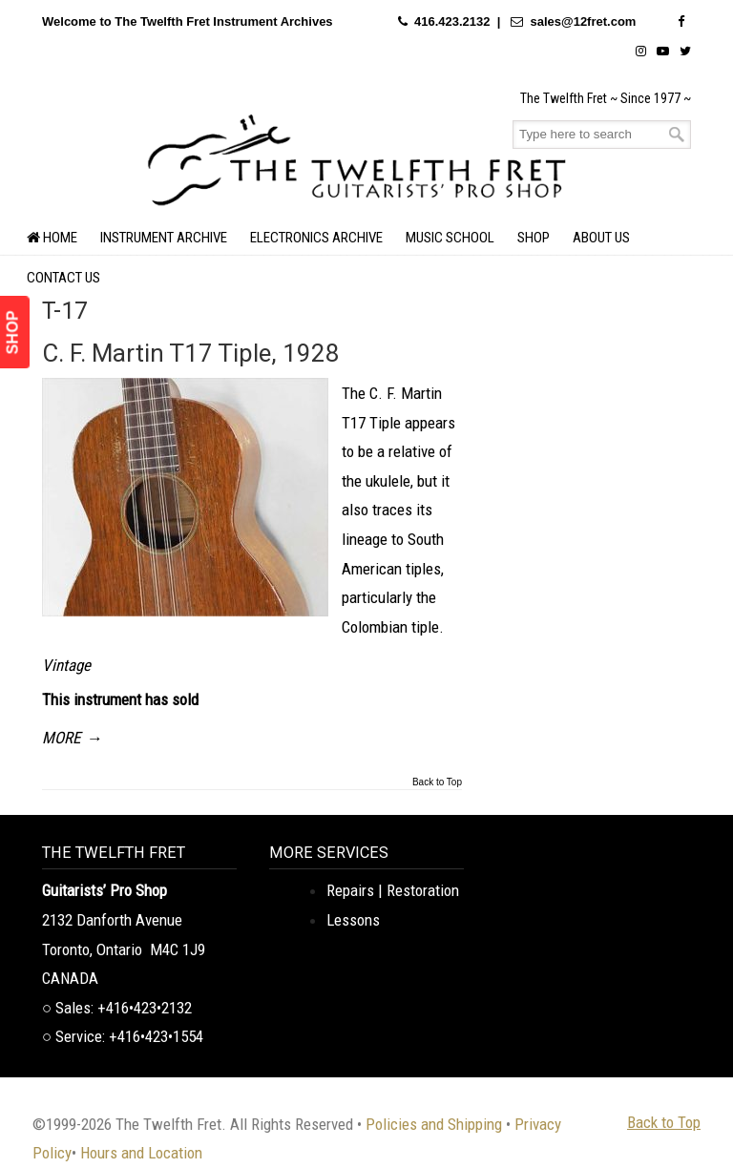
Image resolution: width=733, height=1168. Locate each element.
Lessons (353, 919)
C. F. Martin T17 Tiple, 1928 (191, 353)
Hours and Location (141, 1152)
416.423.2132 (452, 21)
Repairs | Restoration (392, 890)
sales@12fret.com (583, 21)
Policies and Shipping (434, 1124)
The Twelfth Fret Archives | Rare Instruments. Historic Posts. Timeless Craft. (357, 157)
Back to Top (437, 782)
